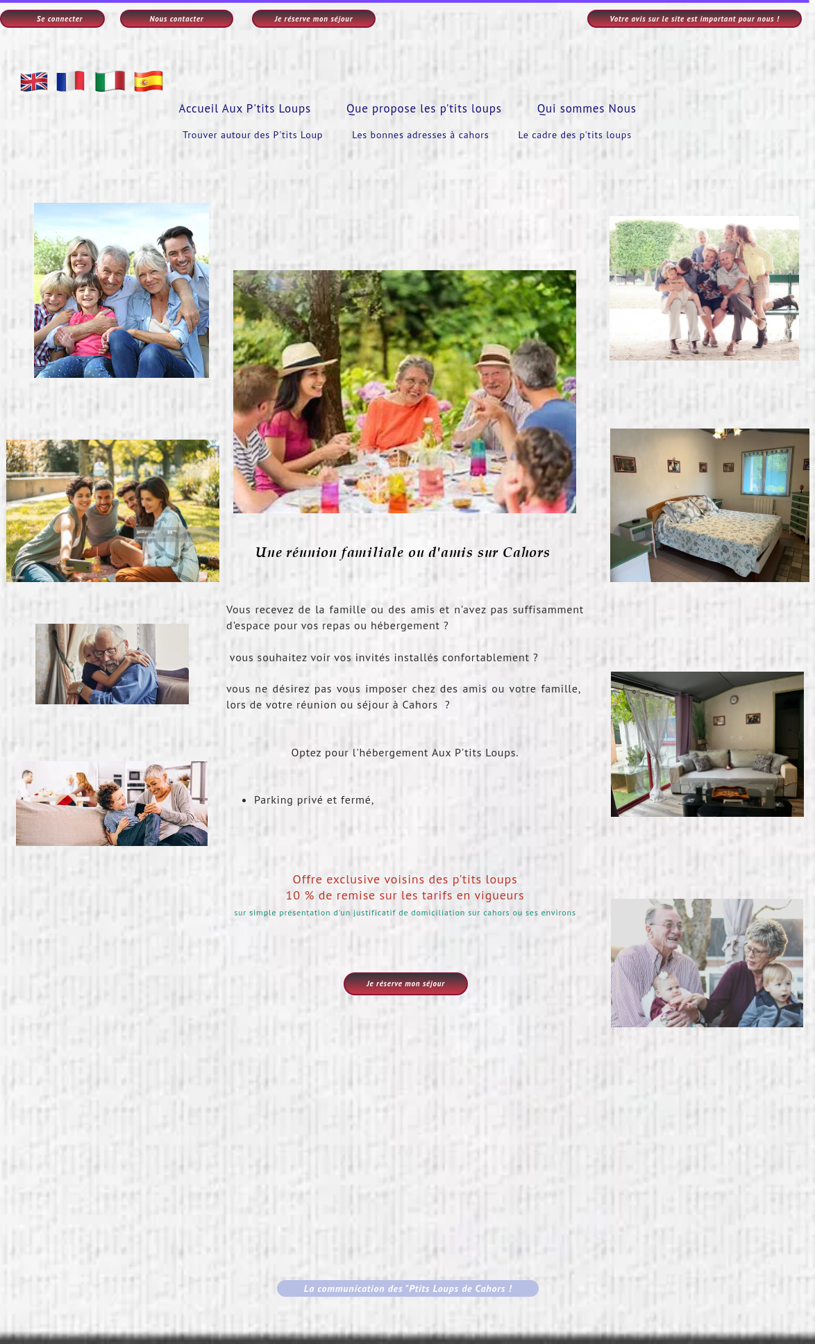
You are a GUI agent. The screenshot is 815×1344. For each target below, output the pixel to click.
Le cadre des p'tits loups (575, 134)
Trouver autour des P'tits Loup (253, 134)
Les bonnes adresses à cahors (420, 134)
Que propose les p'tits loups (424, 108)
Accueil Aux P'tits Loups (244, 108)
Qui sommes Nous (587, 108)
